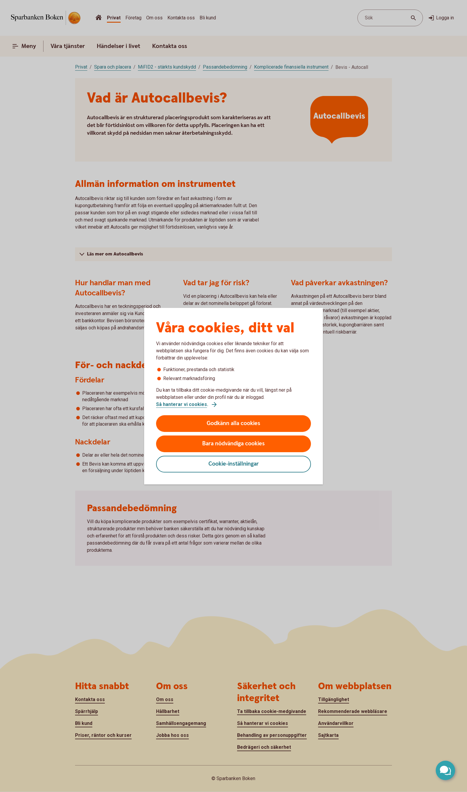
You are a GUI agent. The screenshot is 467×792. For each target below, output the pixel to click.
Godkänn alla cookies (233, 423)
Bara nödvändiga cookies (233, 443)
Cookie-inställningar (233, 464)
